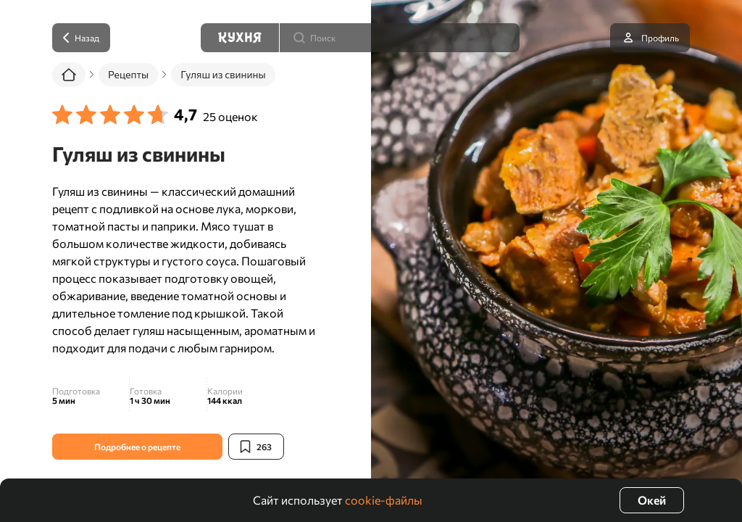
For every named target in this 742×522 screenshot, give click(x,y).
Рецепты (128, 74)
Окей (652, 500)
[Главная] (69, 74)
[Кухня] (240, 37)
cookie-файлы (383, 500)
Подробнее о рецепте (137, 447)
